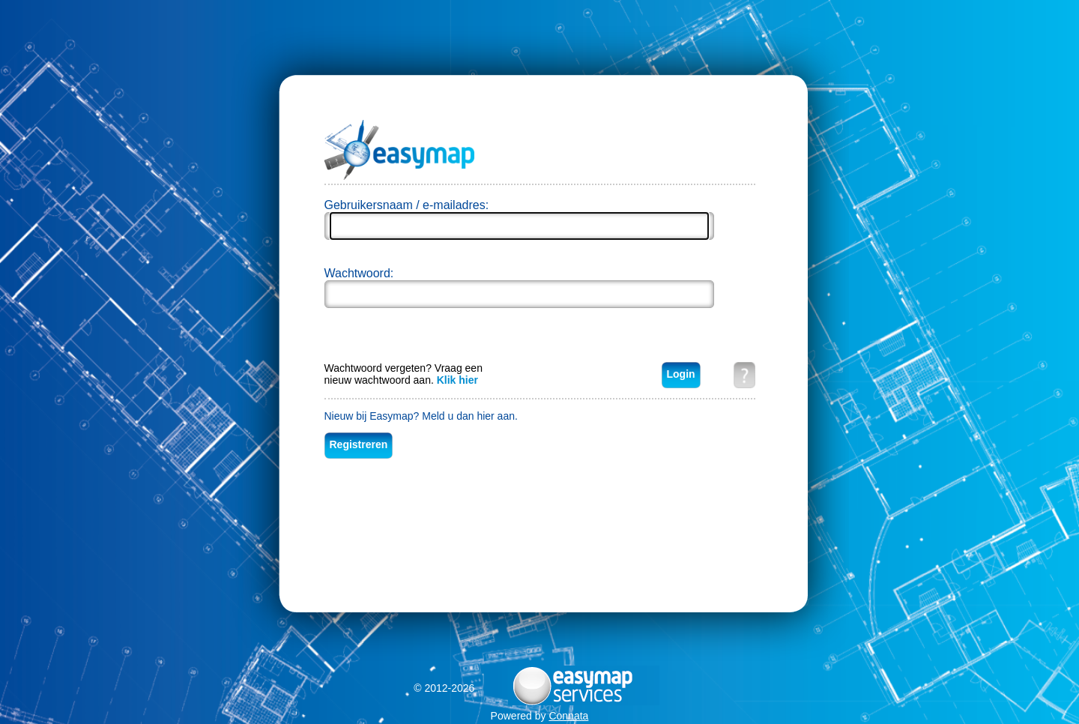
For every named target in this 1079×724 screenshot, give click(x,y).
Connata (568, 716)
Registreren (359, 444)
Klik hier (457, 380)
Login (681, 374)
